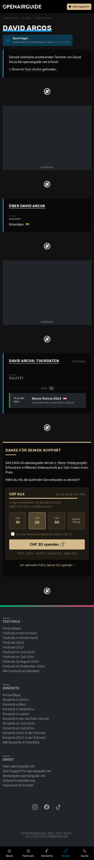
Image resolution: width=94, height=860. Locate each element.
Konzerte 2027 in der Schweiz (24, 738)
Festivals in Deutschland (20, 638)
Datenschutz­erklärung (19, 781)
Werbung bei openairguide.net (24, 776)
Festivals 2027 (13, 647)
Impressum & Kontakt (18, 785)
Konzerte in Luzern (16, 714)
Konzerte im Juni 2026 (19, 723)
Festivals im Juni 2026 (19, 652)
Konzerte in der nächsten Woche (26, 719)
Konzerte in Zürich (15, 700)
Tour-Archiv (33, 69)
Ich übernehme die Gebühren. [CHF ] (42, 534)
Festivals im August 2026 (21, 662)
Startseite (11, 18)
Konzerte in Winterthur (18, 709)
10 (17, 520)
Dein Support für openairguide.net (27, 771)
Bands (27, 18)
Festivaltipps (12, 628)
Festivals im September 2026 (24, 666)
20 (37, 520)
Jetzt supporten (79, 6)
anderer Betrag (76, 521)
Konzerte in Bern (14, 704)
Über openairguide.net (19, 766)
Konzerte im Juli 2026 (18, 728)
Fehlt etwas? (79, 361)
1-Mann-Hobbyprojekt (70, 463)
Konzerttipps (12, 695)
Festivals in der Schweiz (20, 633)
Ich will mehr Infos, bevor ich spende (46, 565)
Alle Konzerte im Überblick (21, 742)
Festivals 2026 (13, 643)
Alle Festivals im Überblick (21, 671)
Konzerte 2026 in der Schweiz (24, 733)
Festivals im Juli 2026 (18, 657)
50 (57, 520)
